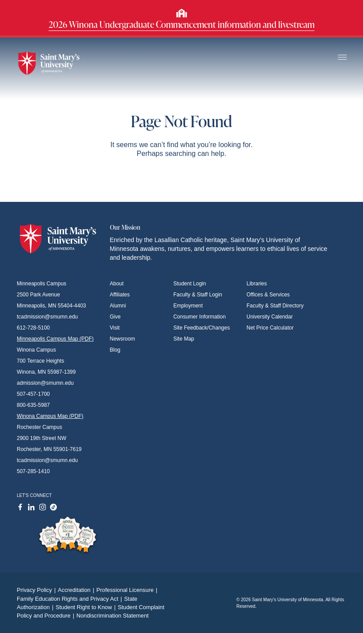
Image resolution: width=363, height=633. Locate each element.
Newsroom (122, 339)
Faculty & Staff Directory (274, 306)
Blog (115, 350)
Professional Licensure (127, 590)
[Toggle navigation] (342, 57)
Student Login (189, 283)
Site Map (183, 339)
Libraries (256, 283)
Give (115, 317)
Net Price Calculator (270, 328)
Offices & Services (268, 295)
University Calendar (269, 317)
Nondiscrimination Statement (112, 615)
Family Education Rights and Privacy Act (70, 598)
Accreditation (77, 590)
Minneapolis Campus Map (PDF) (55, 339)
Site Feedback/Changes (201, 328)
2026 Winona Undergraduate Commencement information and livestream (181, 24)
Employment (188, 306)
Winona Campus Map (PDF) (50, 416)
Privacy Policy (37, 590)
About (117, 283)
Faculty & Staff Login (197, 295)
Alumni (118, 306)
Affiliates (120, 295)
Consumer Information (199, 317)
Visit (115, 328)
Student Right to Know (87, 607)
